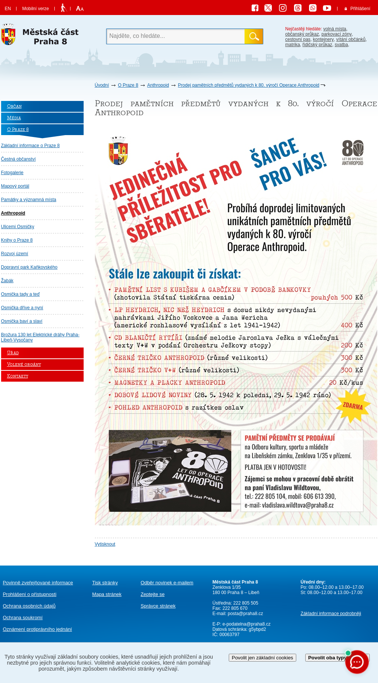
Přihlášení (360, 8)
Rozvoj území (14, 253)
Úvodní (102, 85)
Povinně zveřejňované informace (38, 582)
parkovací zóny (336, 34)
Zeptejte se (153, 594)
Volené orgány (24, 364)
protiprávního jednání (37, 629)
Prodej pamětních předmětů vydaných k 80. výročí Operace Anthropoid (249, 85)
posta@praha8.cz (245, 613)
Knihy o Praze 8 (17, 240)
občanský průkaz (302, 34)
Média (14, 118)
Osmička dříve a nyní (22, 307)
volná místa (334, 29)
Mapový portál (15, 186)
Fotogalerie (12, 172)
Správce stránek (158, 606)
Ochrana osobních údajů (29, 606)
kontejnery (323, 39)
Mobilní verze (35, 8)
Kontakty (17, 376)
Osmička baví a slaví (22, 321)
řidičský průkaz (317, 44)
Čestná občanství (18, 159)
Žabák (7, 280)
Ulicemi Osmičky (17, 226)
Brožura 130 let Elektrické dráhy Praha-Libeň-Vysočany (40, 337)
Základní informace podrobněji (331, 613)
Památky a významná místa (28, 199)
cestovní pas (297, 39)
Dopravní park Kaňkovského (29, 267)
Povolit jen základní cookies (262, 657)
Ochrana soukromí (23, 617)
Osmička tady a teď (20, 294)
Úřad (13, 353)
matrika (292, 44)
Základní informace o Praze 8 (30, 145)
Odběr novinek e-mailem (167, 582)
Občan (14, 106)
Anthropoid (158, 85)
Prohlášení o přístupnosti (30, 594)
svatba (341, 44)
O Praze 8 (128, 85)
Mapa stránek (107, 594)
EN (8, 8)
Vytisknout (105, 544)
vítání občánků (351, 39)
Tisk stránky (105, 582)
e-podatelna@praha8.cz (246, 624)
